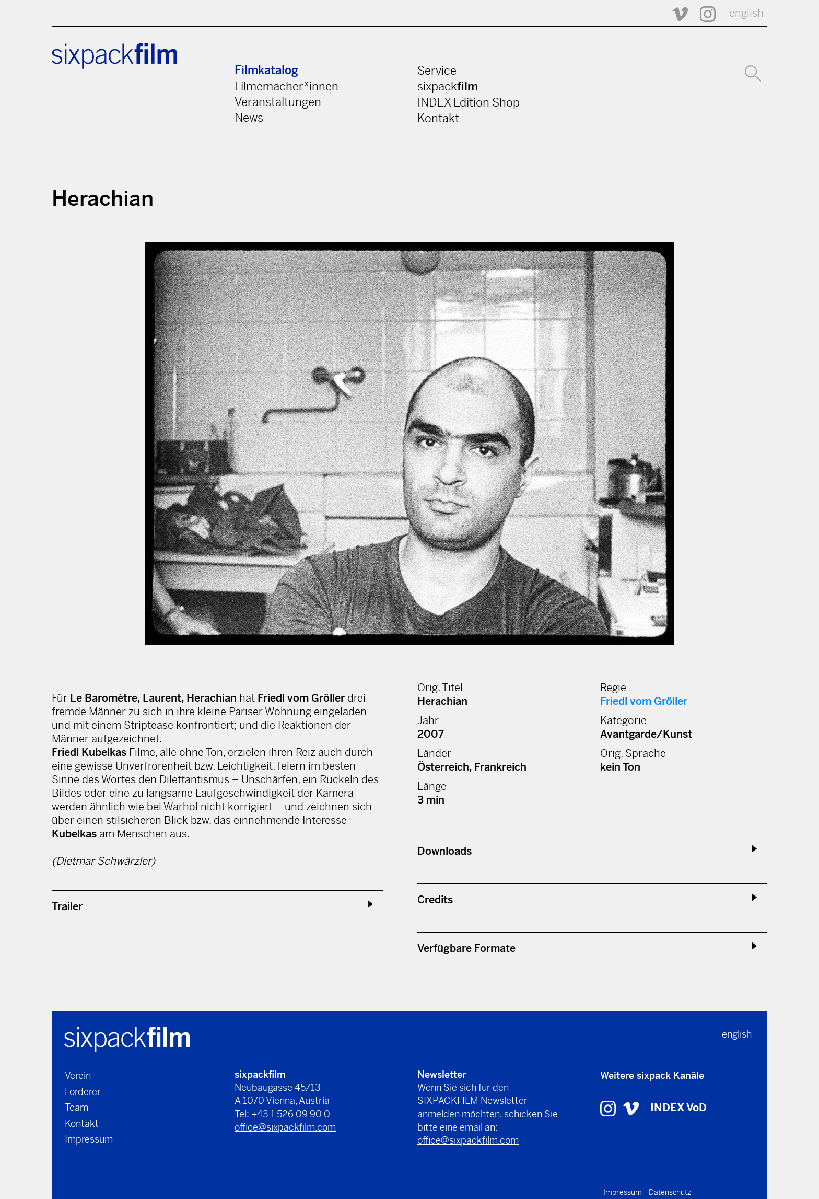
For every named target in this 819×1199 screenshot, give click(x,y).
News (249, 117)
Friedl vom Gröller (643, 701)
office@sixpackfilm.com (285, 1127)
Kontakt (438, 118)
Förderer (83, 1092)
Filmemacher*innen (286, 86)
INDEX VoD (678, 1107)
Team (76, 1107)
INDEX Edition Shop (468, 102)
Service (437, 70)
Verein (78, 1075)
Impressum (89, 1139)
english (746, 13)
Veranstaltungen (278, 102)
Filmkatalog (266, 70)
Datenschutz (670, 1192)
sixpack (447, 86)
